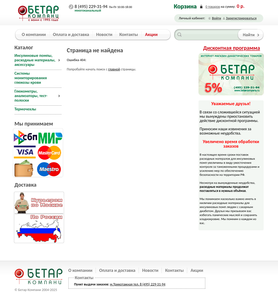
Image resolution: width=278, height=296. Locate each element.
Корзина (185, 6)
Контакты (174, 270)
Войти (216, 18)
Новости (150, 270)
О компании (80, 270)
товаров (213, 7)
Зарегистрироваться (241, 18)
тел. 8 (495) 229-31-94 (149, 284)
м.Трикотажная (121, 284)
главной (114, 69)
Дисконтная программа (231, 48)
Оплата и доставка (117, 270)
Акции (196, 270)
